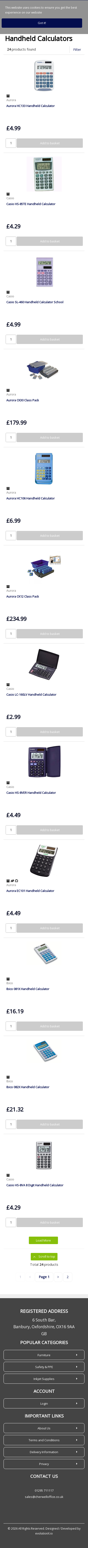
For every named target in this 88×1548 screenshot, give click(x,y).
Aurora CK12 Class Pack (22, 596)
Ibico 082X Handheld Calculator (27, 1087)
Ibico (9, 983)
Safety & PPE (44, 1367)
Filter (77, 49)
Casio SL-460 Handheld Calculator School (34, 302)
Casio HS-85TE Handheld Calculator (30, 204)
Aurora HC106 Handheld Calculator (30, 498)
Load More (43, 1240)
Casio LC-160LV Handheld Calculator (31, 694)
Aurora (11, 100)
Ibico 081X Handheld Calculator (27, 989)
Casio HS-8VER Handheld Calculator (31, 793)
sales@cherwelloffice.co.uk (44, 1497)
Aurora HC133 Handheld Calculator (30, 106)
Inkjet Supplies (44, 1379)
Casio (10, 198)
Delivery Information (44, 1452)
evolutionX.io (44, 1533)
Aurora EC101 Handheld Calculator (30, 891)
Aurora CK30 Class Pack (22, 400)
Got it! (42, 23)
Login (44, 1403)
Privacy (44, 1464)
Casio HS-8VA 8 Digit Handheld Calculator (34, 1185)
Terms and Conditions (44, 1440)
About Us (44, 1428)
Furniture (44, 1355)
